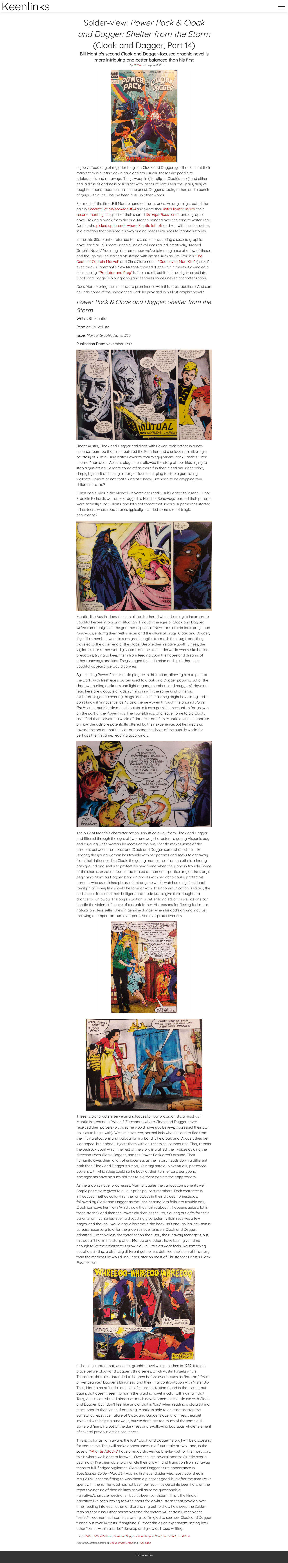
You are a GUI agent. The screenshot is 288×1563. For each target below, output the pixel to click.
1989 (96, 1536)
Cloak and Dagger (124, 1536)
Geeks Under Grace (121, 1542)
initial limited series (179, 209)
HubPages (144, 1542)
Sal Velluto (183, 1536)
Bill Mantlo (106, 1536)
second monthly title (93, 214)
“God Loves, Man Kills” (176, 261)
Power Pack (169, 1536)
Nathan (138, 65)
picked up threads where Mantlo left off (129, 225)
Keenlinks (148, 1555)
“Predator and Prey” (115, 272)
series (162, 214)
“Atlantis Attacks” (103, 1451)
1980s (89, 1536)
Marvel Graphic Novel (148, 1536)
